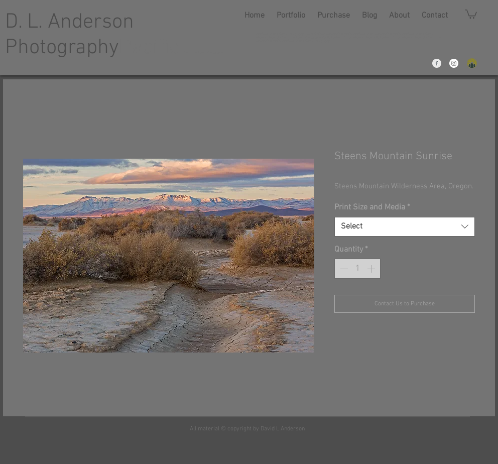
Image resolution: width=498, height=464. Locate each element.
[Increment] (372, 268)
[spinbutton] (357, 268)
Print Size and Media (372, 207)
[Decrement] (343, 268)
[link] (471, 14)
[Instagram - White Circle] (453, 63)
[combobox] (404, 227)
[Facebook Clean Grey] (436, 63)
